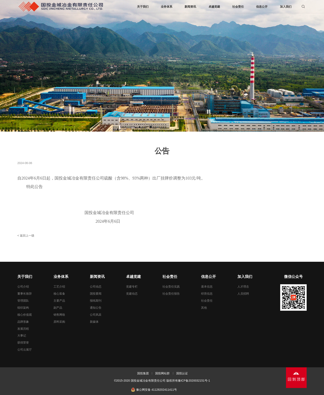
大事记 (21, 335)
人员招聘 (243, 293)
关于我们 (24, 277)
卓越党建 (133, 277)
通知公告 (95, 307)
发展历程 (23, 328)
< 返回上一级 (25, 235)
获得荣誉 (23, 342)
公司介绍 (23, 286)
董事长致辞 (24, 293)
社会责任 (169, 277)
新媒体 (94, 321)
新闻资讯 (97, 277)
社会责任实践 (171, 286)
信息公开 (208, 277)
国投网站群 (162, 373)
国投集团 (143, 373)
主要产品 (59, 300)
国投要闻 (95, 293)
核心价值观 (24, 314)
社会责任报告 (171, 293)
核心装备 (59, 293)
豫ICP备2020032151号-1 (194, 380)
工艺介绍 (59, 286)
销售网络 (59, 314)
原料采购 (59, 321)
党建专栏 (132, 286)
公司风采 (95, 314)
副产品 (58, 307)
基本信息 (207, 286)
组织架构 (23, 307)
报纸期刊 (95, 300)
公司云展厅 (24, 349)
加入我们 (244, 277)
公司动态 (95, 286)
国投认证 (182, 373)
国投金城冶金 (60, 6)
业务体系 (61, 277)
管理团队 (23, 300)
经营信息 (207, 293)
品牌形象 (23, 321)
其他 (204, 307)
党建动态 (132, 293)
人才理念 (243, 286)
